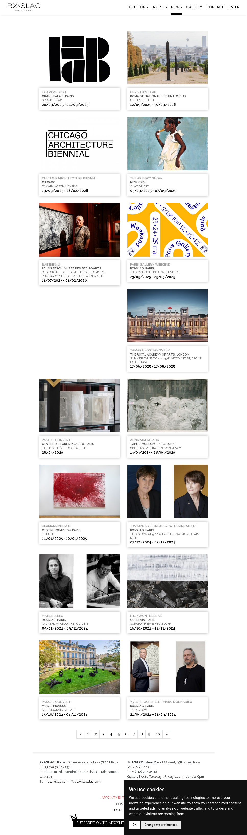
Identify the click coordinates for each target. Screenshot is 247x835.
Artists (159, 7)
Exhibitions (137, 7)
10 (158, 734)
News (176, 7)
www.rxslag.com (89, 781)
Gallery (194, 7)
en (230, 7)
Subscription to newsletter (104, 823)
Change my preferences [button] (161, 825)
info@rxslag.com (56, 781)
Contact (215, 7)
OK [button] (135, 825)
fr (237, 7)
